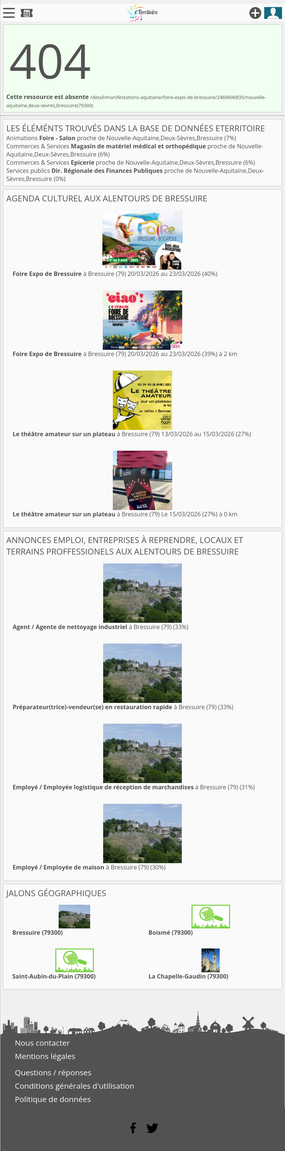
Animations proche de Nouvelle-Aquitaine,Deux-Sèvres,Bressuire (115, 138)
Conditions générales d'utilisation (74, 1086)
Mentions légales (45, 1056)
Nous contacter (42, 1042)
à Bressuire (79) (69, 274)
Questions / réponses (53, 1072)
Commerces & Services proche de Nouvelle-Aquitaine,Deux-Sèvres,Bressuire (124, 162)
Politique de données (53, 1099)
